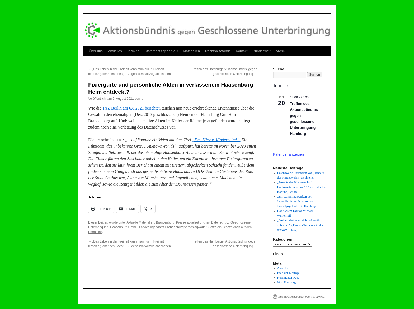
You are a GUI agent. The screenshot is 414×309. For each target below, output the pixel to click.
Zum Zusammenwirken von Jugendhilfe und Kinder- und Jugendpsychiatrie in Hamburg (296, 201)
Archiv (280, 51)
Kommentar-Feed (288, 277)
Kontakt (241, 51)
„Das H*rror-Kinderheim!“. (216, 139)
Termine (133, 51)
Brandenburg (165, 222)
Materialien (191, 51)
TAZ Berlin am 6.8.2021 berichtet (130, 108)
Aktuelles (115, 51)
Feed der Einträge (288, 273)
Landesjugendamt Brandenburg (161, 227)
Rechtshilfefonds (217, 51)
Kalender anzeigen (288, 154)
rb (142, 99)
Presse (181, 222)
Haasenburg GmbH (123, 227)
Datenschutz (220, 222)
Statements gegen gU (161, 51)
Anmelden (283, 268)
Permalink (95, 232)
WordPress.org (286, 282)
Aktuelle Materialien (140, 222)
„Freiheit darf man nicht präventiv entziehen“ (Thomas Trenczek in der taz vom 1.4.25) (300, 225)
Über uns (96, 51)
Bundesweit (261, 51)
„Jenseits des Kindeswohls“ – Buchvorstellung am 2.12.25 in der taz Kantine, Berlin (301, 187)
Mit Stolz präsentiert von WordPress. (301, 296)
